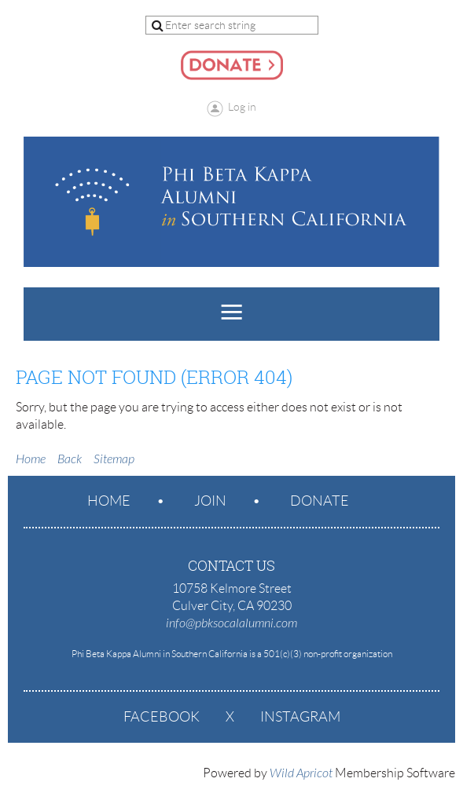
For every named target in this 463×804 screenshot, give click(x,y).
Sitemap (114, 459)
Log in (242, 106)
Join (210, 501)
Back (69, 459)
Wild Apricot (301, 773)
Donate (319, 501)
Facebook (161, 717)
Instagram (300, 717)
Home (31, 459)
